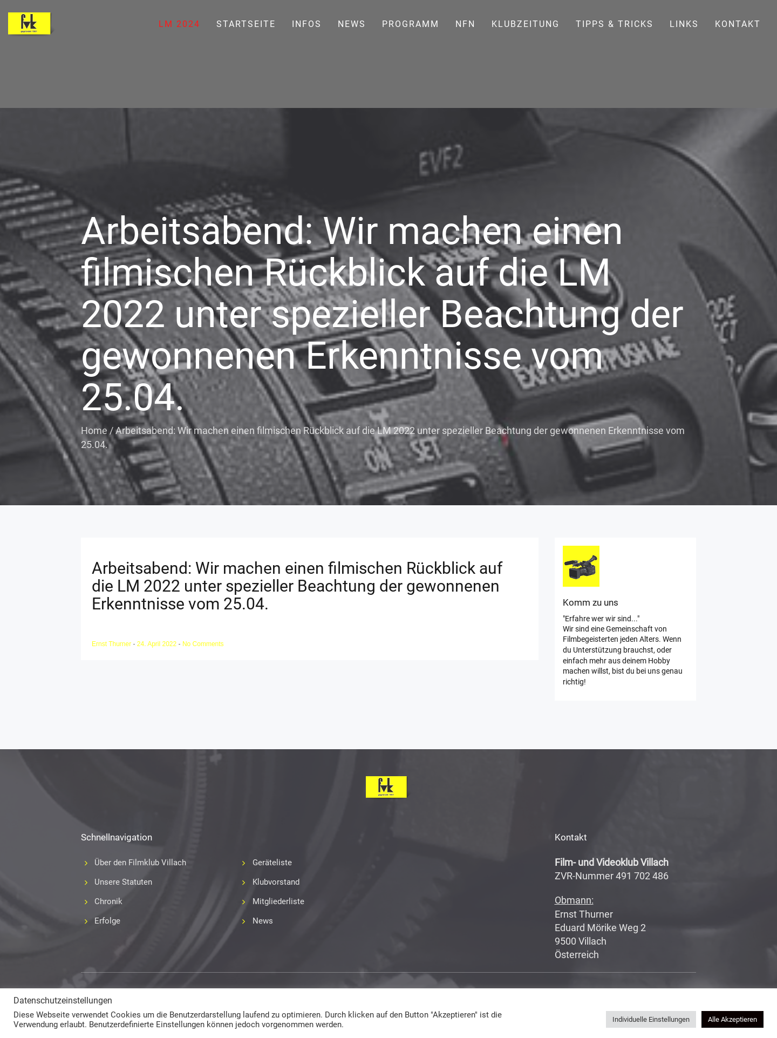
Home (94, 430)
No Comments (203, 644)
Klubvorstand (276, 882)
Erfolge (107, 921)
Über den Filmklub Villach (140, 862)
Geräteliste (272, 862)
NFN (465, 24)
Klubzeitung (526, 24)
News (352, 24)
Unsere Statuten (123, 882)
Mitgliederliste (278, 901)
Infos (307, 24)
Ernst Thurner (112, 644)
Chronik (108, 901)
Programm (410, 24)
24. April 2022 (158, 644)
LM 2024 (179, 24)
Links (684, 24)
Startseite (246, 24)
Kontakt (738, 24)
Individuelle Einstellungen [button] (651, 1019)
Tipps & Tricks (614, 24)
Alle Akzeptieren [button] (732, 1019)
